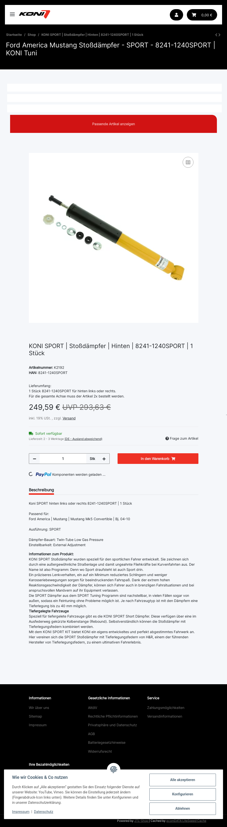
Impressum (38, 725)
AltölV (92, 707)
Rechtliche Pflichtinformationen (113, 716)
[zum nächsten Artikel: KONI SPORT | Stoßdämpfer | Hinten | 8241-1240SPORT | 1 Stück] (219, 35)
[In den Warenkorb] (33, 150)
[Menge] (63, 459)
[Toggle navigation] (12, 12)
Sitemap (35, 716)
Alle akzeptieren (182, 780)
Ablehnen (182, 808)
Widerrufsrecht (100, 751)
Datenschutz (43, 812)
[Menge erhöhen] (104, 459)
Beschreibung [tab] (41, 489)
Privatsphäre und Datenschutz (112, 725)
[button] (176, 15)
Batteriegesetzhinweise (106, 742)
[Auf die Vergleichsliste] (188, 162)
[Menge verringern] (34, 459)
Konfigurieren (182, 794)
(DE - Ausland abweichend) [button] (83, 439)
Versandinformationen (164, 716)
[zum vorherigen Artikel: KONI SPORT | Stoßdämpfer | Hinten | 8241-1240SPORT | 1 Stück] (216, 35)
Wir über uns (39, 707)
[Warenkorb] (202, 15)
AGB (91, 734)
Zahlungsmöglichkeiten (165, 707)
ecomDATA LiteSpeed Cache (186, 821)
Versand (69, 418)
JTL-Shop (141, 821)
